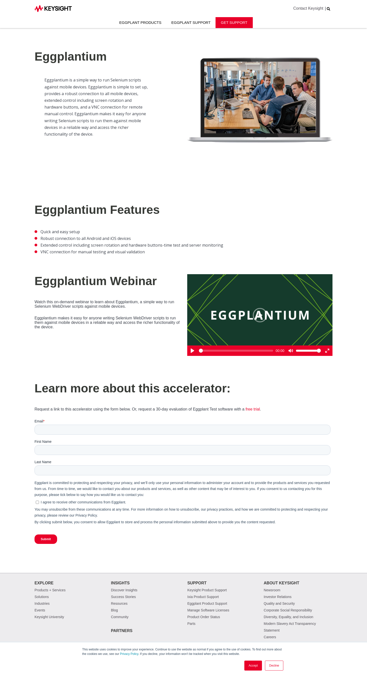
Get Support (234, 22)
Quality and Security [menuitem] (279, 603)
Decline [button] (274, 665)
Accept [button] (253, 665)
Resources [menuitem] (119, 603)
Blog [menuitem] (114, 610)
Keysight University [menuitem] (49, 617)
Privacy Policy (129, 654)
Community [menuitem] (120, 617)
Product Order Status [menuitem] (203, 617)
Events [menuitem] (40, 610)
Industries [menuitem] (42, 603)
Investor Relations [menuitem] (278, 597)
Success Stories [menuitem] (123, 597)
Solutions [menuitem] (42, 597)
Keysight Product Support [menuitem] (207, 590)
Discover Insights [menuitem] (124, 590)
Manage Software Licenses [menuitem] (208, 610)
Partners (122, 631)
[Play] (260, 315)
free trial (253, 409)
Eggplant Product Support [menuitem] (207, 603)
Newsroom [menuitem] (272, 590)
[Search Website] (328, 9)
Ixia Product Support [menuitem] (203, 597)
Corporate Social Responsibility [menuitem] (288, 610)
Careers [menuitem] (270, 637)
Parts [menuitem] (191, 624)
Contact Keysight (308, 8)
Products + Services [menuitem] (50, 590)
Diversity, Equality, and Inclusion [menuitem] (288, 617)
